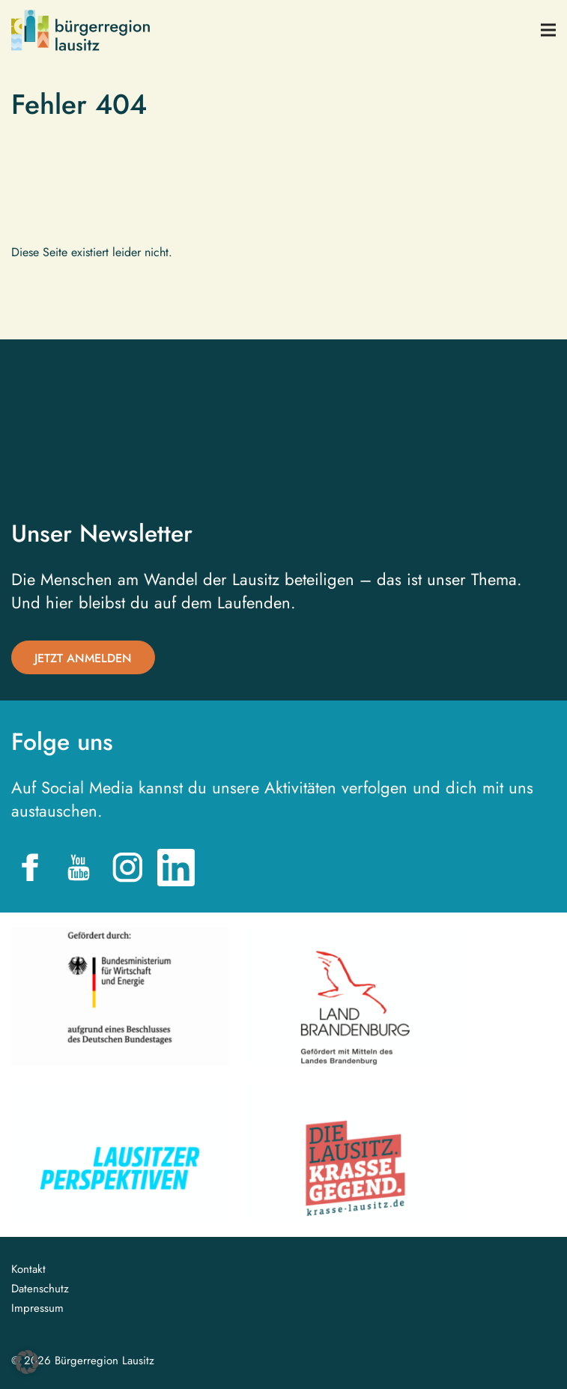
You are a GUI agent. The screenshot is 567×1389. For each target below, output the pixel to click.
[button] (27, 1362)
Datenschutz (40, 1289)
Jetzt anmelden (83, 658)
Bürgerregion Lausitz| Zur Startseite (80, 30)
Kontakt (28, 1269)
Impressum (37, 1308)
